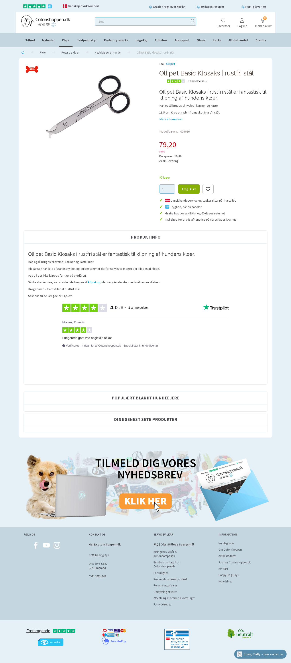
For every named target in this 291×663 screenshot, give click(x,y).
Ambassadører (227, 556)
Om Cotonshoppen (230, 549)
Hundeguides (226, 543)
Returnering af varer (165, 585)
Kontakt (223, 568)
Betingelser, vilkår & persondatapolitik (165, 554)
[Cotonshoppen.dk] (45, 21)
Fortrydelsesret (162, 604)
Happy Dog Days (228, 575)
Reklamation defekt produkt (170, 579)
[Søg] (193, 21)
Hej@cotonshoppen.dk (105, 544)
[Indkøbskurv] (263, 21)
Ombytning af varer (165, 592)
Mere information (170, 119)
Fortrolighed (160, 573)
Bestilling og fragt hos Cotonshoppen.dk (166, 565)
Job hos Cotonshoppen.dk (234, 562)
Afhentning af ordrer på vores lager (174, 598)
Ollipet (170, 64)
